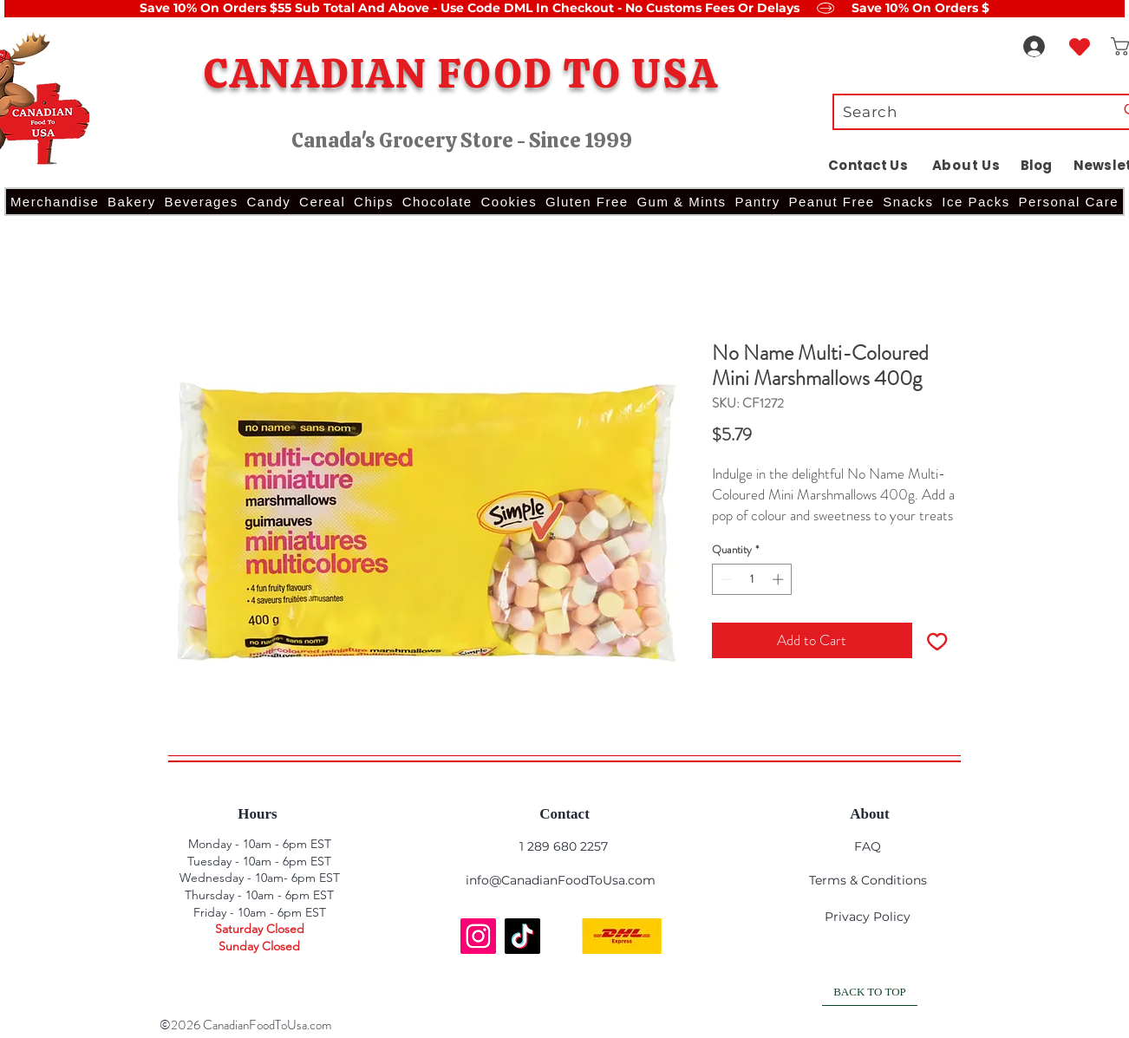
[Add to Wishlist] (937, 641)
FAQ (867, 846)
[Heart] (1079, 46)
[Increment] (779, 579)
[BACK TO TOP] (869, 993)
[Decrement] (725, 579)
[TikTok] (522, 936)
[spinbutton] (752, 579)
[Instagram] (478, 936)
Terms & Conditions (868, 880)
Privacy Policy (867, 916)
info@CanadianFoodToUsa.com (561, 880)
